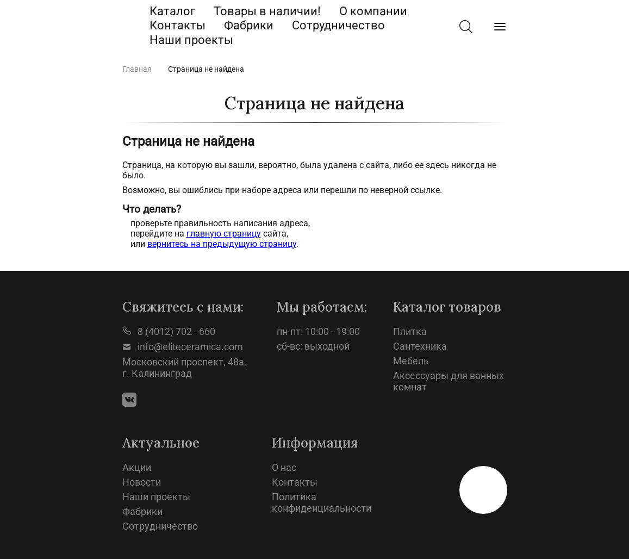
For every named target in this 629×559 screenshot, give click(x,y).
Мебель (411, 361)
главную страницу (223, 233)
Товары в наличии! (267, 11)
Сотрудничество (338, 25)
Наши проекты (191, 40)
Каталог (172, 11)
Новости (141, 482)
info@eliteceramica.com (182, 346)
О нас (284, 467)
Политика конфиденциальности (321, 502)
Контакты (177, 25)
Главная (137, 69)
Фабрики (248, 25)
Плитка (410, 331)
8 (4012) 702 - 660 (168, 331)
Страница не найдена (206, 69)
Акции (136, 467)
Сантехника (420, 346)
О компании (373, 11)
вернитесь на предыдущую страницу (221, 244)
